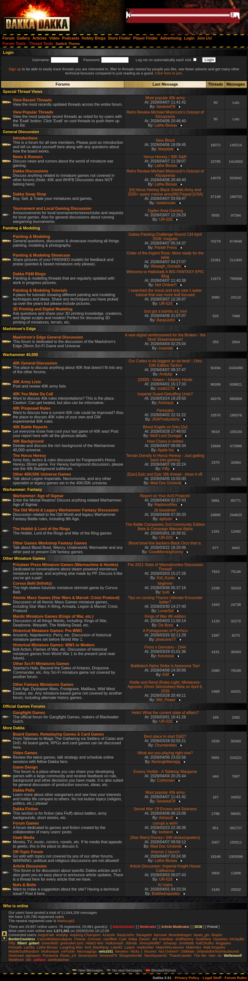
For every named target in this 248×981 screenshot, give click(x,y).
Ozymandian (166, 745)
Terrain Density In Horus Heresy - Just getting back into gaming (165, 458)
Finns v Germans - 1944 (165, 647)
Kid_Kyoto (166, 578)
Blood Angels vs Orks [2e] (165, 427)
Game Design (25, 767)
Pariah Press (166, 247)
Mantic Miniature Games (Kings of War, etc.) (53, 616)
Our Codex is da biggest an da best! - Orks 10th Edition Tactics (165, 363)
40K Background (28, 441)
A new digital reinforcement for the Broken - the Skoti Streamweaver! (165, 337)
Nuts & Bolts (24, 885)
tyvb (165, 592)
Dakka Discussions (30, 171)
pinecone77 (166, 639)
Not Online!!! (166, 285)
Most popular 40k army (165, 98)
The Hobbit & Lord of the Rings (41, 529)
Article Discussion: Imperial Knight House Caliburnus (165, 868)
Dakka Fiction (25, 809)
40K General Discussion (35, 363)
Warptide (165, 149)
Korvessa (166, 656)
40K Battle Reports (30, 427)
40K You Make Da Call (33, 394)
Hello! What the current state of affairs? (165, 713)
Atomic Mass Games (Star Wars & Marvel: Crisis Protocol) (66, 598)
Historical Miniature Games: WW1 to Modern (53, 645)
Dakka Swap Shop (29, 194)
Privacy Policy (187, 978)
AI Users (165, 885)
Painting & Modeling (31, 237)
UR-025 (165, 219)
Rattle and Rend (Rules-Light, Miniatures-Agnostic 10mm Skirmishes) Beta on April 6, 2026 (165, 686)
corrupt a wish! (165, 823)
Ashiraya (165, 403)
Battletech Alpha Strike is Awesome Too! (165, 666)
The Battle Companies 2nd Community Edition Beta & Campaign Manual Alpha (165, 526)
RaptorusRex (166, 505)
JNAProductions (166, 419)
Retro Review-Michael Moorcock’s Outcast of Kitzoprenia (165, 114)
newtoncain (166, 203)
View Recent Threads (32, 100)
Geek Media (23, 837)
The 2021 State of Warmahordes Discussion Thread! (165, 567)
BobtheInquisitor (166, 894)
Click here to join (168, 73)
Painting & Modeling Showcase (41, 255)
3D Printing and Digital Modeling (42, 309)
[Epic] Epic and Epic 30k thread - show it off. (165, 474)
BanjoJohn (166, 320)
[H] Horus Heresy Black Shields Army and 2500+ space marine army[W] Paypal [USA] (165, 192)
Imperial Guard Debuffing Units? (165, 394)
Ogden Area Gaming (165, 211)
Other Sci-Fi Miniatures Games (41, 664)
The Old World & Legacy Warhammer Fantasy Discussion (65, 510)
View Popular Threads (33, 112)
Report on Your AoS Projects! (165, 496)
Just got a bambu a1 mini (165, 311)
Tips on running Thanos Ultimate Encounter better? (165, 600)
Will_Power (166, 700)
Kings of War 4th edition (165, 616)
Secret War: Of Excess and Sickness (165, 809)
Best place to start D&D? (165, 736)
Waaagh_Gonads (166, 266)
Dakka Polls (24, 790)
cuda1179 (165, 388)
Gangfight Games (29, 713)
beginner (165, 583)
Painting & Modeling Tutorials (40, 290)
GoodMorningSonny (166, 552)
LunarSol (166, 611)
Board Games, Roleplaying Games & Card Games (58, 734)
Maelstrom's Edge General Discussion (48, 337)
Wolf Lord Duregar (166, 436)
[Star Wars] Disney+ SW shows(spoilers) (165, 837)
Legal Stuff (211, 978)
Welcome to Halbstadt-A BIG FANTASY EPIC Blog (165, 274)
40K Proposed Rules (32, 408)
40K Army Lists (27, 382)
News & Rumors (28, 157)
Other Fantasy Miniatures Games (43, 684)
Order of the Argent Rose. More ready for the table (165, 255)
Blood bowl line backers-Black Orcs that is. (165, 543)
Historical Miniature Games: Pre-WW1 (47, 631)
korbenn (166, 832)
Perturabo (165, 410)
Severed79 (165, 107)
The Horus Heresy (29, 456)
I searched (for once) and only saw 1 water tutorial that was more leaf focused (165, 292)
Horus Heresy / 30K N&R (165, 157)
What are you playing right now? (165, 753)
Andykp (165, 374)
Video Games (25, 753)
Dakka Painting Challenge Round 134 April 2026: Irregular (165, 236)
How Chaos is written (165, 441)
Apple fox (166, 450)
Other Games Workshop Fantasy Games (50, 543)
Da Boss (165, 625)
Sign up (14, 69)
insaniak (166, 348)
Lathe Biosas (166, 125)
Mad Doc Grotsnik (165, 483)
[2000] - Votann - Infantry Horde (165, 380)
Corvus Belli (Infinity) (32, 583)
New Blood (165, 140)
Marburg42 (66, 921)
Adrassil (166, 818)
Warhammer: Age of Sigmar (38, 496)
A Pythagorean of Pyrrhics (165, 631)
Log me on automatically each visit (163, 60)
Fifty (166, 469)
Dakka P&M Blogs (29, 274)
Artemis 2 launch (165, 852)
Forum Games (26, 823)
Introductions (25, 138)
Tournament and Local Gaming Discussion (52, 208)
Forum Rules (236, 978)
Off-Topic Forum (28, 852)
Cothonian (166, 780)
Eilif (166, 675)
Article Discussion (30, 866)
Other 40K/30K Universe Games (42, 474)
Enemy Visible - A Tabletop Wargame (165, 772)
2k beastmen (165, 510)
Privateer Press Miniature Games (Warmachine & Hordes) (65, 565)
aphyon (165, 519)
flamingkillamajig (166, 762)
